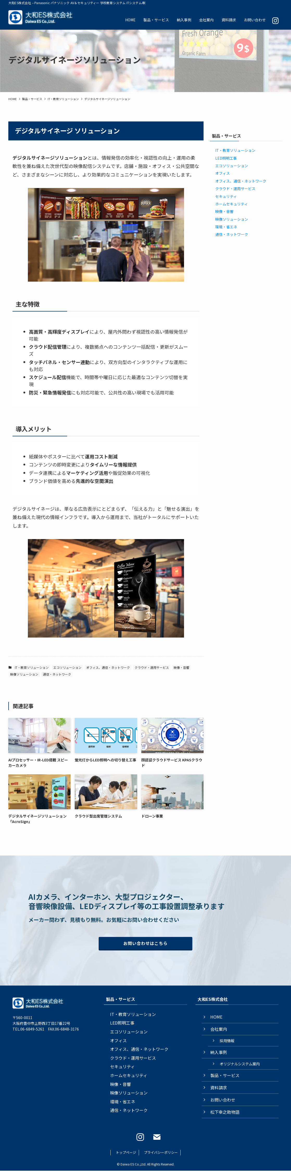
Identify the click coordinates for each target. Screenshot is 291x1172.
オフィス (222, 173)
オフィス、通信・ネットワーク (108, 667)
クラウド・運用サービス (152, 667)
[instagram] (140, 1138)
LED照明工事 (226, 158)
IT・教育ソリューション (32, 667)
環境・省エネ (226, 226)
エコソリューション (67, 667)
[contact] (157, 1138)
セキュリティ (226, 196)
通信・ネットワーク (57, 674)
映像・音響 (181, 667)
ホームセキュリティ (231, 203)
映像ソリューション (24, 674)
